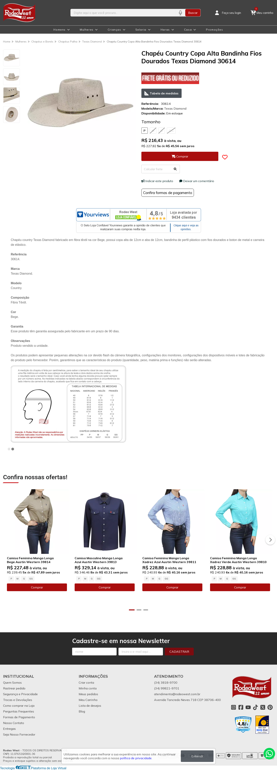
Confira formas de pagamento (167, 192)
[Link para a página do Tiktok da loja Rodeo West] (255, 707)
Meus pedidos (88, 694)
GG (171, 130)
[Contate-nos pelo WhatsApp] (269, 753)
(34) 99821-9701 (166, 688)
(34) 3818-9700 (165, 682)
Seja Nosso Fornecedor (19, 734)
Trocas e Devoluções (17, 700)
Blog (82, 711)
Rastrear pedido (14, 688)
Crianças (114, 29)
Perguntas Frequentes (18, 711)
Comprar (37, 587)
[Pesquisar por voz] (180, 12)
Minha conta (88, 688)
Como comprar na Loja (18, 706)
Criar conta (86, 682)
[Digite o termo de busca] (123, 12)
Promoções (214, 29)
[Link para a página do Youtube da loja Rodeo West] (248, 707)
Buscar (193, 13)
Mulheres (86, 29)
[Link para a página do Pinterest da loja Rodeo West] (270, 707)
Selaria (140, 29)
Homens (59, 29)
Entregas (9, 729)
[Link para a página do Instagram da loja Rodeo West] (233, 707)
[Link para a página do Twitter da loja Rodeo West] (262, 707)
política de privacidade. (136, 758)
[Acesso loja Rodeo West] (227, 12)
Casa (188, 29)
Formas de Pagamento (19, 717)
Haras (165, 29)
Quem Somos (12, 682)
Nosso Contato (13, 723)
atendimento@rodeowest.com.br (177, 694)
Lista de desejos (90, 706)
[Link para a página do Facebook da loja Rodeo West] (241, 707)
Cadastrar (179, 651)
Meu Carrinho (88, 700)
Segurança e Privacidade (20, 694)
